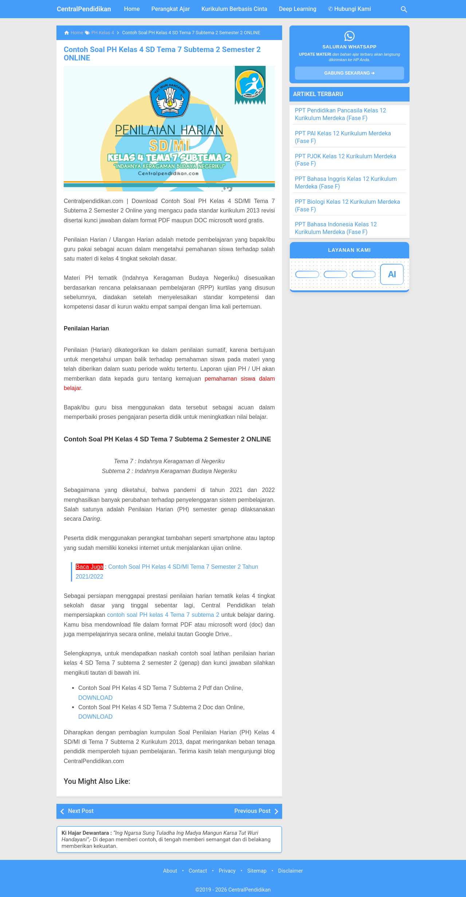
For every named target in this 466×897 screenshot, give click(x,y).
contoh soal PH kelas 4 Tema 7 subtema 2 (163, 614)
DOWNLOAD (95, 697)
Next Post (81, 810)
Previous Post (252, 810)
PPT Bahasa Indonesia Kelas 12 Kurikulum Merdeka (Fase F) (336, 228)
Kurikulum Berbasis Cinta (235, 8)
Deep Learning (297, 8)
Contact (198, 871)
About (170, 871)
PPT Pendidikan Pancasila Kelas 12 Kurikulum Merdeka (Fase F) (340, 114)
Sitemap (256, 871)
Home (132, 8)
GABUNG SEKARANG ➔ (349, 73)
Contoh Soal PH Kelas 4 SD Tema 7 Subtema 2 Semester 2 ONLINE (159, 53)
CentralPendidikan (84, 9)
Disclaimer (290, 871)
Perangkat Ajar (170, 8)
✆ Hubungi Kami (349, 8)
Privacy (227, 871)
